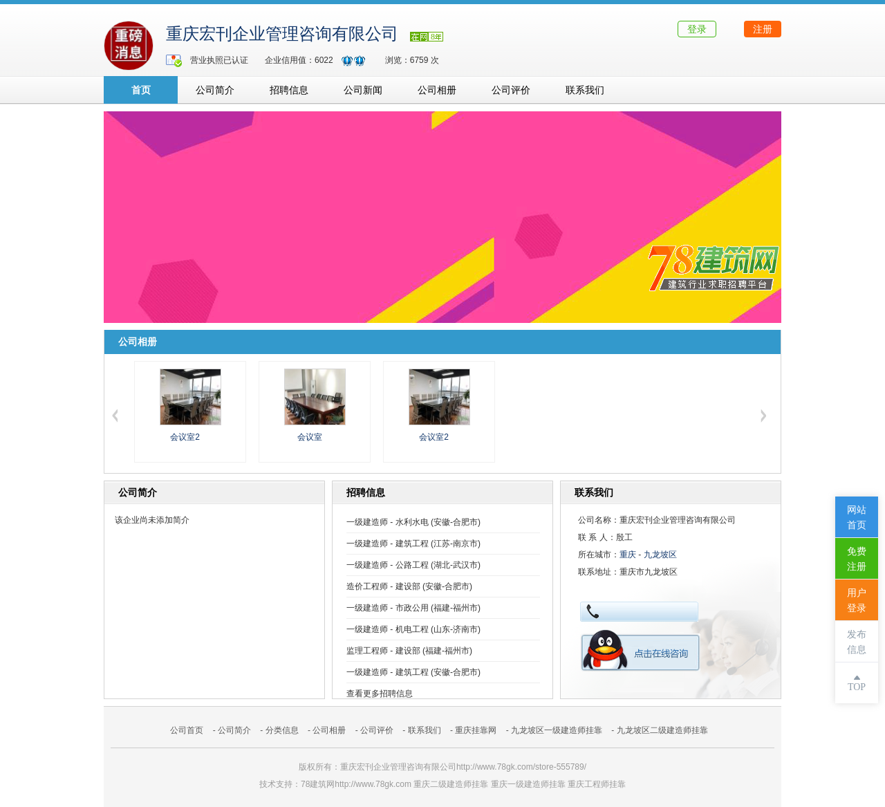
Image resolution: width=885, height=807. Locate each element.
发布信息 (856, 642)
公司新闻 (363, 89)
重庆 (628, 554)
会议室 (309, 437)
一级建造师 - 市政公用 (387, 608)
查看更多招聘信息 (379, 693)
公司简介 (215, 89)
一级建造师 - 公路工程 (387, 565)
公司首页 (186, 730)
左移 (115, 416)
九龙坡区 (660, 554)
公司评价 (511, 89)
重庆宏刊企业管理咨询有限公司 (282, 34)
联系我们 (585, 89)
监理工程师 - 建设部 (383, 651)
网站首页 (856, 517)
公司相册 (437, 89)
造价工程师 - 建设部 (383, 586)
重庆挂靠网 (475, 730)
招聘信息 (289, 89)
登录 (697, 29)
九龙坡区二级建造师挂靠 (662, 730)
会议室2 (185, 437)
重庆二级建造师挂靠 (450, 784)
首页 (141, 89)
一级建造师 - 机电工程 (387, 629)
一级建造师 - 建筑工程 (387, 543)
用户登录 (856, 600)
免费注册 (856, 559)
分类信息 (282, 730)
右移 (763, 416)
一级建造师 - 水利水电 (387, 522)
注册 (762, 29)
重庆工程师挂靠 (597, 784)
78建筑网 (318, 784)
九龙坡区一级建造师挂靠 (556, 730)
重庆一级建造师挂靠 (528, 784)
